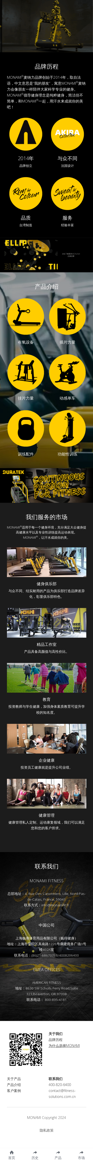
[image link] (26, 134)
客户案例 (14, 1096)
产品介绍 (14, 1090)
